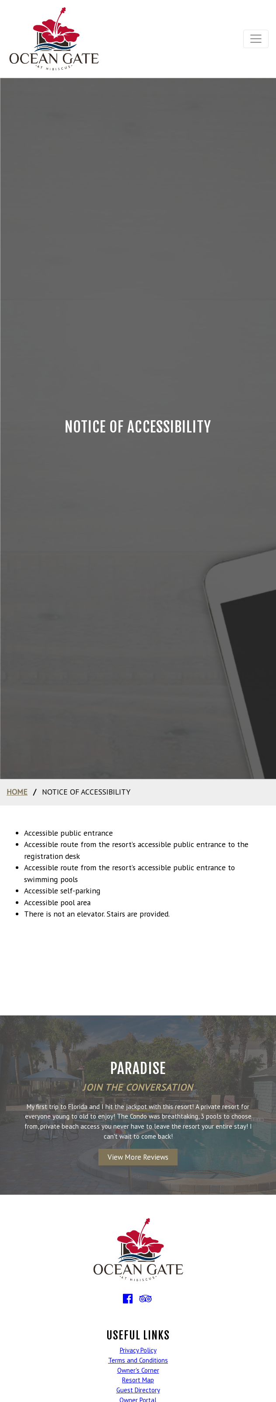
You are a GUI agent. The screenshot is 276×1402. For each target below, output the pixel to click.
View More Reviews (138, 1157)
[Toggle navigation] (256, 39)
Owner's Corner (138, 1370)
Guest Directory (138, 1390)
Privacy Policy (138, 1350)
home (17, 792)
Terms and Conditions (138, 1360)
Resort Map (138, 1380)
